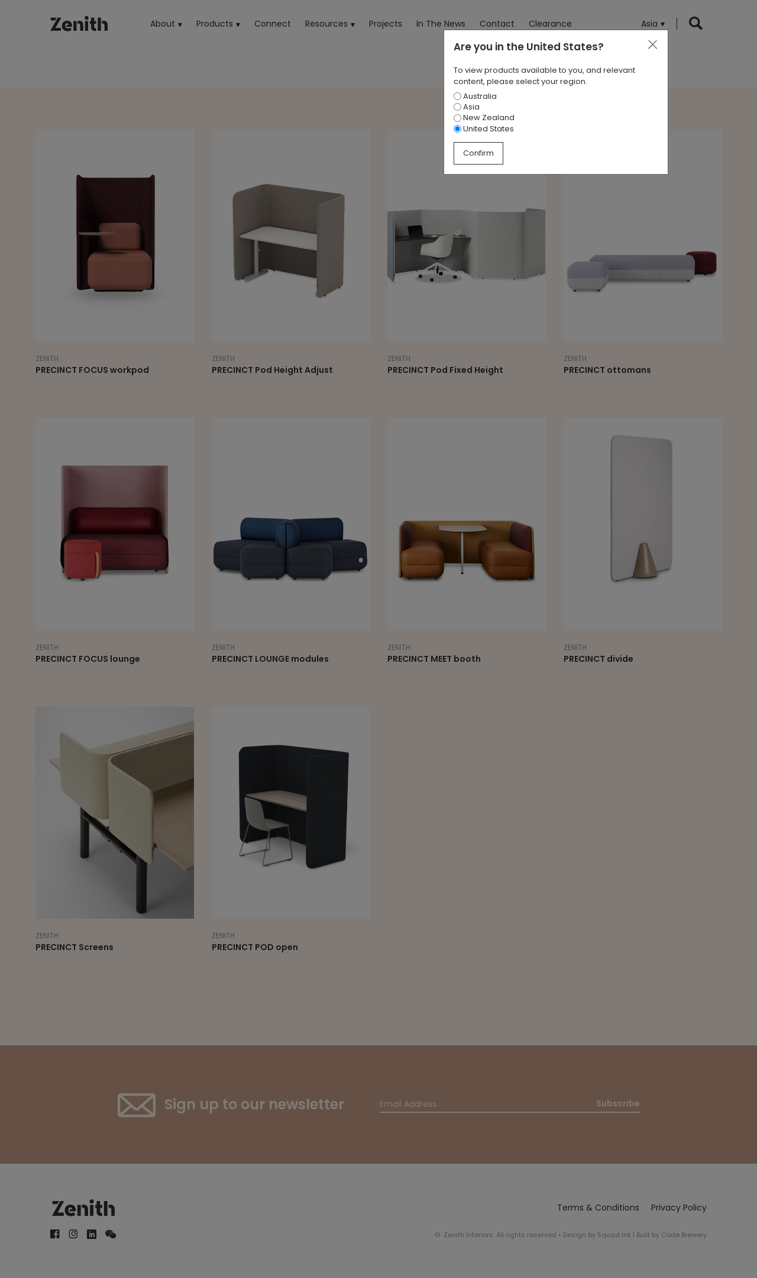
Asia (467, 107)
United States (484, 129)
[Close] (652, 45)
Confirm (478, 153)
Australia (475, 96)
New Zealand (484, 117)
